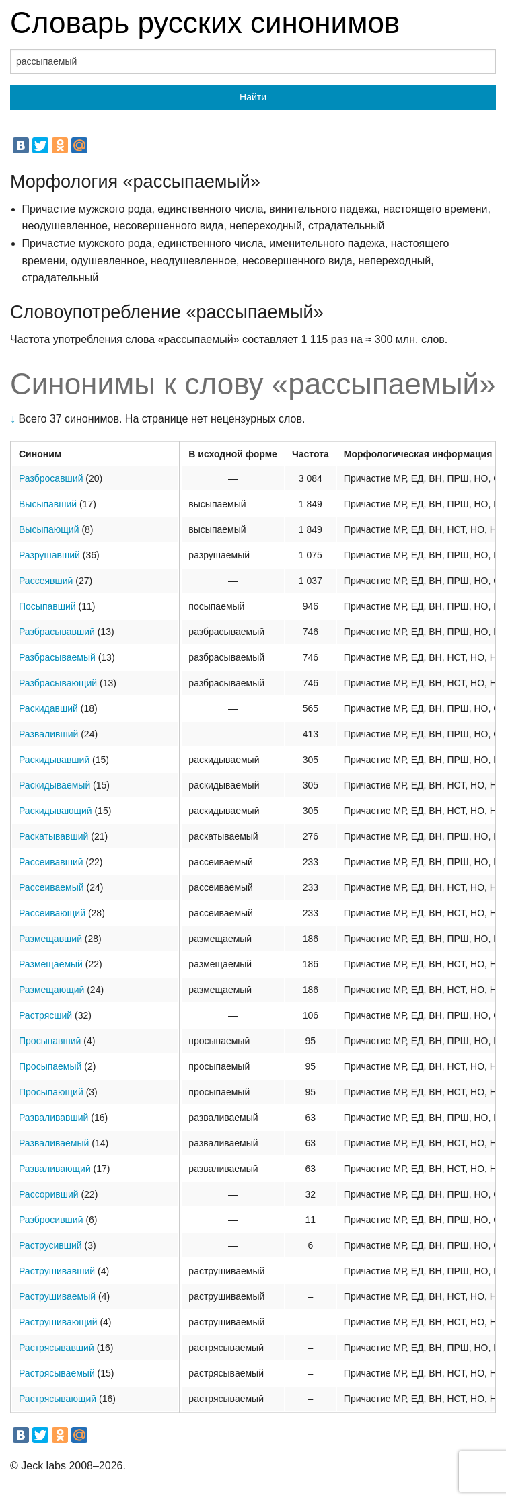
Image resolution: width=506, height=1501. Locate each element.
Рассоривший (49, 1194)
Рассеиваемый (51, 887)
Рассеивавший (51, 861)
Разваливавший (53, 1117)
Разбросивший (51, 1219)
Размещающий (51, 989)
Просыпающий (51, 1092)
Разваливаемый (54, 1143)
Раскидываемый (54, 785)
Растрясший (45, 1015)
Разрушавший (49, 555)
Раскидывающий (55, 810)
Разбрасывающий (58, 683)
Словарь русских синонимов (205, 22)
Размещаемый (51, 964)
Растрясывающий (57, 1398)
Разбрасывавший (57, 631)
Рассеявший (46, 580)
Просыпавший (50, 1040)
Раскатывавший (53, 836)
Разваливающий (55, 1168)
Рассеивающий (52, 913)
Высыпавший (48, 504)
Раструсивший (50, 1245)
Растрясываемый (57, 1373)
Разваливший (48, 734)
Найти (253, 96)
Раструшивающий (58, 1322)
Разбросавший (51, 478)
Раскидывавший (54, 759)
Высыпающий (49, 529)
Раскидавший (48, 708)
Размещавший (50, 938)
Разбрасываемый (57, 657)
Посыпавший (47, 606)
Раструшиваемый (57, 1296)
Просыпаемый (50, 1066)
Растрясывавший (56, 1347)
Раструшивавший (57, 1271)
